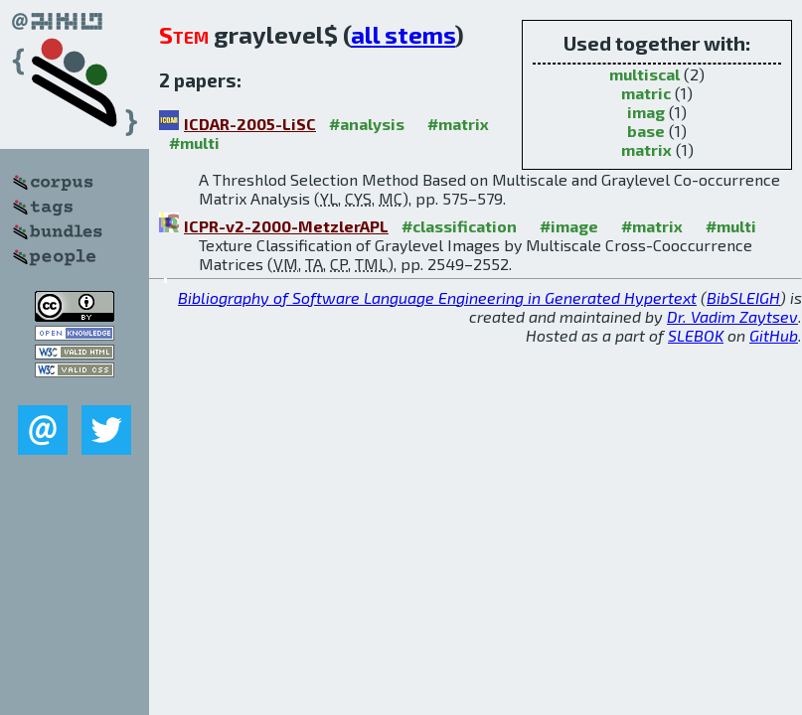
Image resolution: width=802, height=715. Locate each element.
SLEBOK (695, 335)
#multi (194, 142)
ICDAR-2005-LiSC (250, 123)
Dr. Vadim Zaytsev (732, 316)
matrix (646, 149)
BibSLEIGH (743, 297)
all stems (403, 34)
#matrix (458, 123)
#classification (459, 225)
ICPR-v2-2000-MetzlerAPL (286, 225)
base (646, 130)
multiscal (644, 74)
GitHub (773, 335)
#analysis (366, 123)
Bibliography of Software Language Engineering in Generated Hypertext (437, 297)
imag (646, 111)
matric (646, 92)
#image (569, 225)
